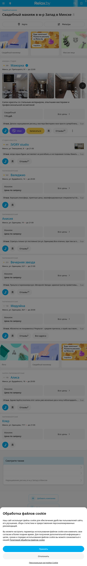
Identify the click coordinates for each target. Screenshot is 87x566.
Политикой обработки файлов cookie (27, 540)
